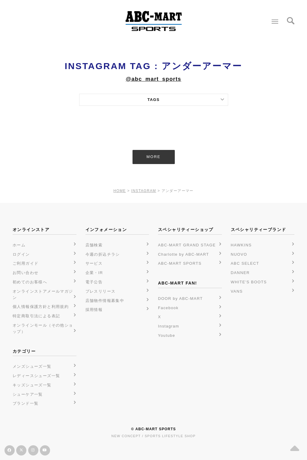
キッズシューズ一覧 (32, 385)
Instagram (168, 326)
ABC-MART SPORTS (179, 263)
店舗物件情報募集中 (104, 300)
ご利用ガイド (25, 263)
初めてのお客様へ (30, 282)
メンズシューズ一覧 (32, 366)
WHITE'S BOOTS (249, 282)
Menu (273, 19)
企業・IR (94, 272)
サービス (94, 263)
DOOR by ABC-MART (180, 298)
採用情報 (94, 309)
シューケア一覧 (28, 394)
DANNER (240, 272)
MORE (154, 156)
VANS (237, 291)
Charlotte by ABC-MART (183, 254)
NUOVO (239, 254)
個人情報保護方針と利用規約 (41, 306)
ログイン (21, 254)
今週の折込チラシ (102, 254)
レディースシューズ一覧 (36, 375)
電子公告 (94, 282)
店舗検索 (94, 245)
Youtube (166, 335)
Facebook (168, 308)
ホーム (19, 245)
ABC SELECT (245, 263)
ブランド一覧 (25, 403)
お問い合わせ (25, 272)
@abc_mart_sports (153, 79)
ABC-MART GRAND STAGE (187, 245)
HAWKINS (241, 245)
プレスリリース (100, 291)
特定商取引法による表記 (36, 316)
